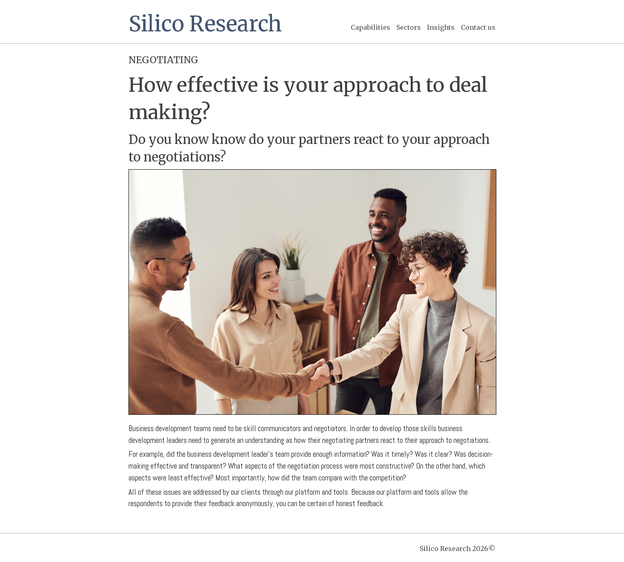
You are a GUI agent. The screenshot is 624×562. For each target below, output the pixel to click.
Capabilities (370, 27)
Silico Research (205, 24)
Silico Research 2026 (458, 548)
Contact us (478, 27)
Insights (441, 27)
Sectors (408, 27)
